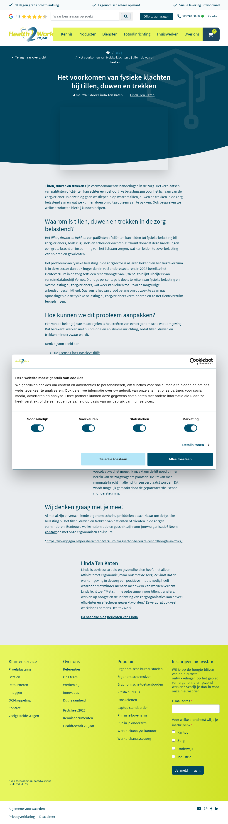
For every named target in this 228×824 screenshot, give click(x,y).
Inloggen (15, 692)
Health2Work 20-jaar (78, 725)
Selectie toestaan (113, 459)
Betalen (14, 677)
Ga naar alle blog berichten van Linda (109, 617)
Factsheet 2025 (74, 710)
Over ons (192, 34)
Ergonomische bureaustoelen (140, 668)
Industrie (184, 757)
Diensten (110, 34)
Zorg (181, 740)
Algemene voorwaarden (27, 808)
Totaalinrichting (136, 34)
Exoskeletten (127, 699)
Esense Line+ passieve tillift (79, 352)
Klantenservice (23, 661)
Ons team (70, 677)
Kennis (67, 34)
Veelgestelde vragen (24, 715)
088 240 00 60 (191, 16)
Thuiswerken (167, 34)
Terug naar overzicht (29, 57)
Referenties (72, 669)
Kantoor (183, 732)
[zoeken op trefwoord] (85, 16)
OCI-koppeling (20, 700)
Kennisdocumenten (78, 718)
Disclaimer (47, 816)
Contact (214, 16)
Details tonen (193, 445)
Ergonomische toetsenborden (140, 684)
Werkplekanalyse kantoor (137, 730)
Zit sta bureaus (129, 692)
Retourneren (18, 684)
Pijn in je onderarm (132, 723)
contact (51, 532)
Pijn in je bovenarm (132, 715)
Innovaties (71, 692)
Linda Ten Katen (142, 95)
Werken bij (71, 684)
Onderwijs (185, 748)
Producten (87, 34)
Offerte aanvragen (156, 16)
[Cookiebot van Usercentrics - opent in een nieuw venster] (193, 361)
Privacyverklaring (22, 816)
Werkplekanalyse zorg (134, 738)
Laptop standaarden (133, 707)
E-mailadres (182, 701)
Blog (119, 53)
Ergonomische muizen (135, 676)
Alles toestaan (180, 459)
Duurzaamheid (74, 700)
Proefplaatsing (20, 669)
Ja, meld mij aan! (188, 770)
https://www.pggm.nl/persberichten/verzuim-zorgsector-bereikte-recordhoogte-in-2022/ (115, 541)
